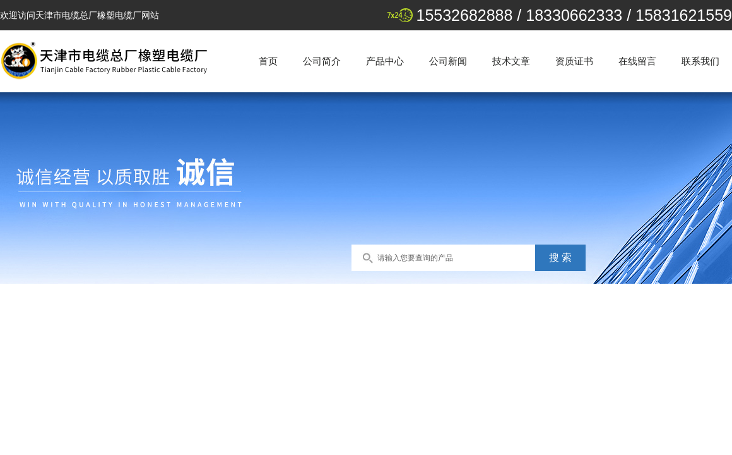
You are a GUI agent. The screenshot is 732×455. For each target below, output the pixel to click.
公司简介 (322, 61)
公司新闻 (448, 61)
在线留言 (637, 61)
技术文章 (511, 61)
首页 (268, 61)
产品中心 (385, 61)
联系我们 (700, 61)
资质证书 (574, 61)
